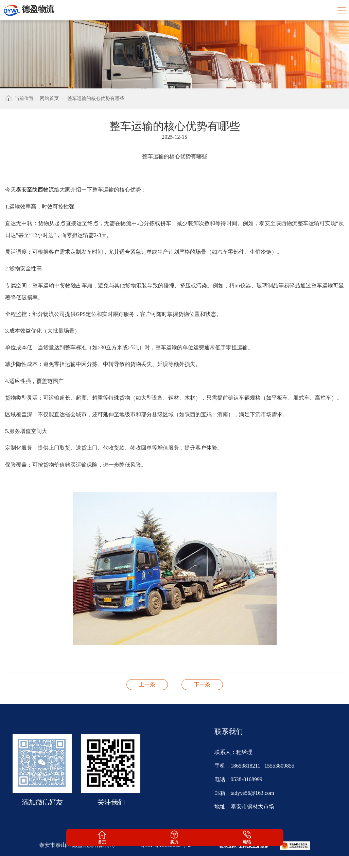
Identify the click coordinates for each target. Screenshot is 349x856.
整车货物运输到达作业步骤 (202, 684)
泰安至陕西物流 (35, 189)
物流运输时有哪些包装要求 (147, 684)
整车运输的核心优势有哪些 (95, 98)
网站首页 (49, 98)
